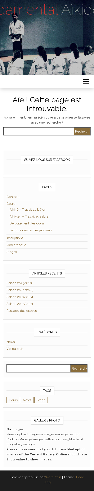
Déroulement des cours (27, 223)
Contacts (13, 197)
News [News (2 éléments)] (27, 400)
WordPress (53, 477)
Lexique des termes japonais (31, 230)
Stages (11, 252)
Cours (10, 204)
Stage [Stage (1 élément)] (41, 400)
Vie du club (14, 349)
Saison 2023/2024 (19, 297)
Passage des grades (21, 311)
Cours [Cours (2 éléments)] (13, 400)
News (10, 342)
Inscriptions (14, 238)
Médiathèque (16, 245)
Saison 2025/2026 (19, 283)
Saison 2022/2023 (19, 304)
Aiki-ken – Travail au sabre (29, 216)
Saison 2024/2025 (19, 290)
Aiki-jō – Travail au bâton (28, 209)
